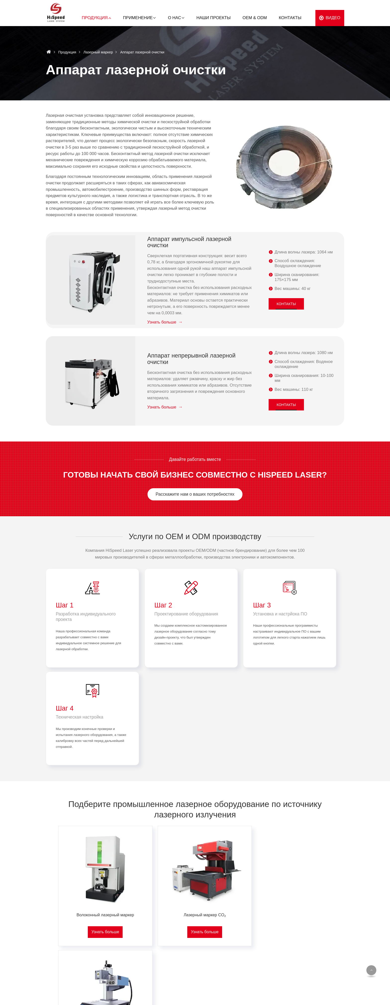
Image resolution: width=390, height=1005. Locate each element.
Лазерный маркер (98, 52)
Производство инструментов (265, 970)
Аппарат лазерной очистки (125, 941)
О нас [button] (174, 17)
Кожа (175, 966)
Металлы (179, 924)
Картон (177, 949)
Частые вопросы (323, 958)
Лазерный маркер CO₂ (195, 829)
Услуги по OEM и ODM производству (195, 536)
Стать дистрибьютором (329, 949)
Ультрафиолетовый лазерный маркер (288, 829)
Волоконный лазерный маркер (102, 829)
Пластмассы (182, 932)
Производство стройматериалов (268, 924)
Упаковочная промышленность (267, 941)
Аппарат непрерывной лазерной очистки (192, 358)
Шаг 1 (65, 605)
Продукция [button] (95, 17)
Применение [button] (138, 17)
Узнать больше (161, 322)
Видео (333, 17)
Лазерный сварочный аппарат (128, 932)
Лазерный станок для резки (126, 949)
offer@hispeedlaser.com (61, 933)
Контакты (290, 17)
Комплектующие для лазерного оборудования (129, 960)
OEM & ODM (255, 17)
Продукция (67, 52)
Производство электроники (264, 949)
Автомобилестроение (259, 932)
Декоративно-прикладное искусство (262, 960)
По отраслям (254, 916)
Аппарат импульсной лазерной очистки (190, 242)
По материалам (188, 916)
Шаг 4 (293, 605)
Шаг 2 (141, 605)
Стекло (177, 958)
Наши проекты (213, 17)
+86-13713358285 (56, 942)
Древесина (180, 941)
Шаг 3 (217, 605)
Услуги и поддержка (326, 941)
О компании (319, 924)
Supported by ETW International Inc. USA (195, 998)
